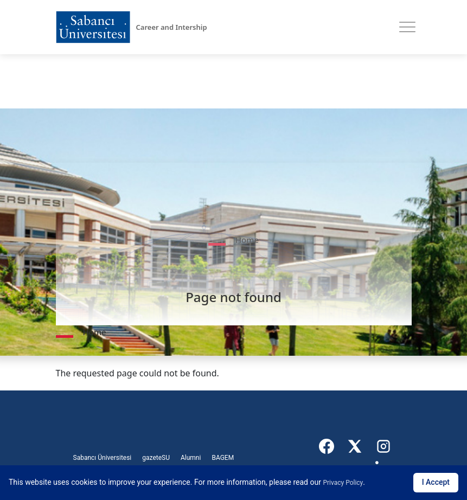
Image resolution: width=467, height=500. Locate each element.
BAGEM (223, 457)
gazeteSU (156, 457)
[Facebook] (327, 446)
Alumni (191, 457)
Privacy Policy (343, 482)
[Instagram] (383, 446)
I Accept (436, 482)
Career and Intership (171, 27)
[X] (355, 446)
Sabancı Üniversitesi (102, 457)
